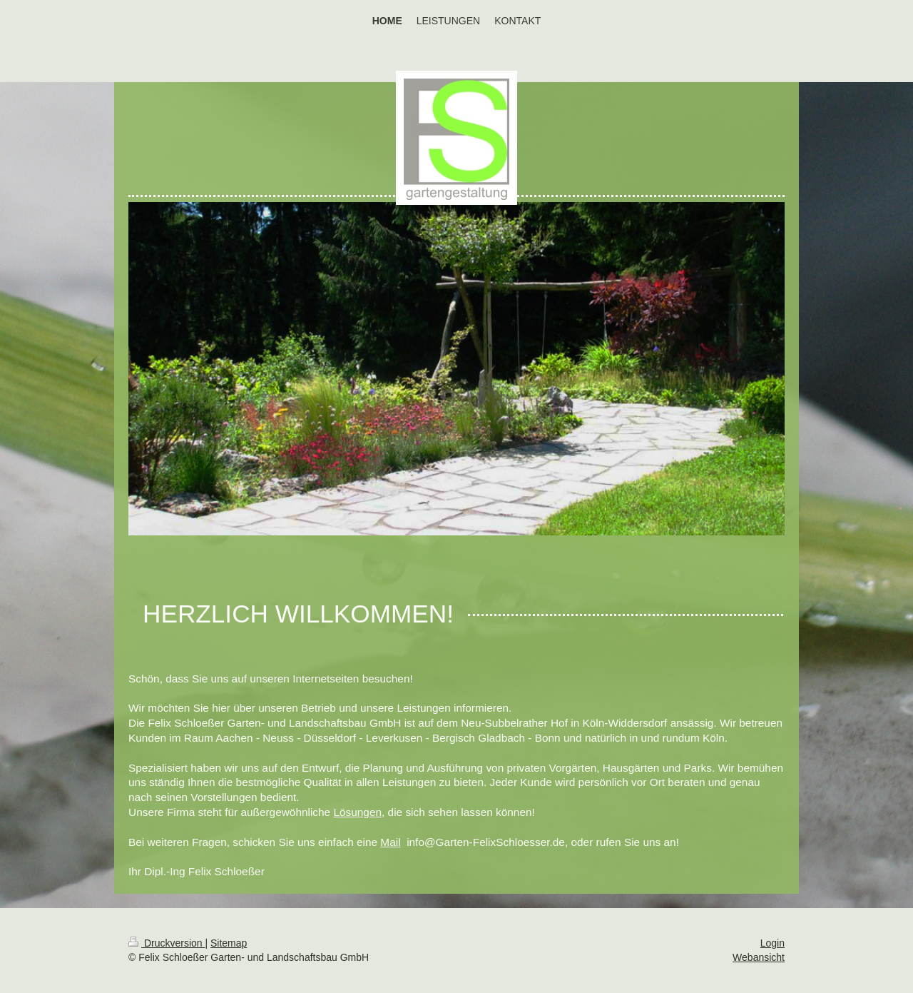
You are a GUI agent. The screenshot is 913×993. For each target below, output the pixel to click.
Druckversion (166, 943)
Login (772, 943)
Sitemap (228, 943)
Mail (390, 842)
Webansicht (759, 957)
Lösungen (357, 812)
